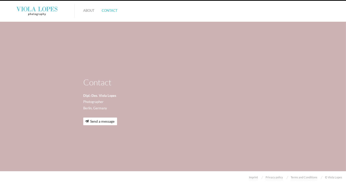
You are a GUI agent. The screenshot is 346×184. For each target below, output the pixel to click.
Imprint (253, 177)
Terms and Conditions (304, 177)
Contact (110, 10)
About (89, 10)
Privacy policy (274, 177)
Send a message (102, 121)
